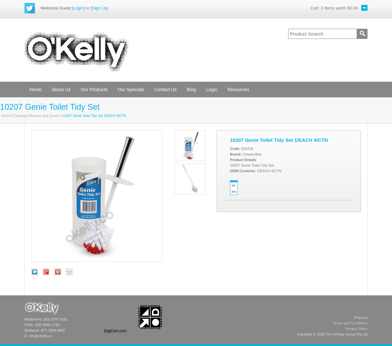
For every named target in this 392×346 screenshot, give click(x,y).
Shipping (360, 318)
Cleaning (19, 116)
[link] (115, 317)
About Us (61, 89)
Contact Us (165, 89)
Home (35, 89)
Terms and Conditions (350, 323)
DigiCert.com (115, 331)
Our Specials (131, 89)
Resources (238, 89)
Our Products (94, 89)
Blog (191, 89)
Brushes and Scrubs (44, 116)
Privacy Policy (356, 329)
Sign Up (99, 8)
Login (78, 8)
